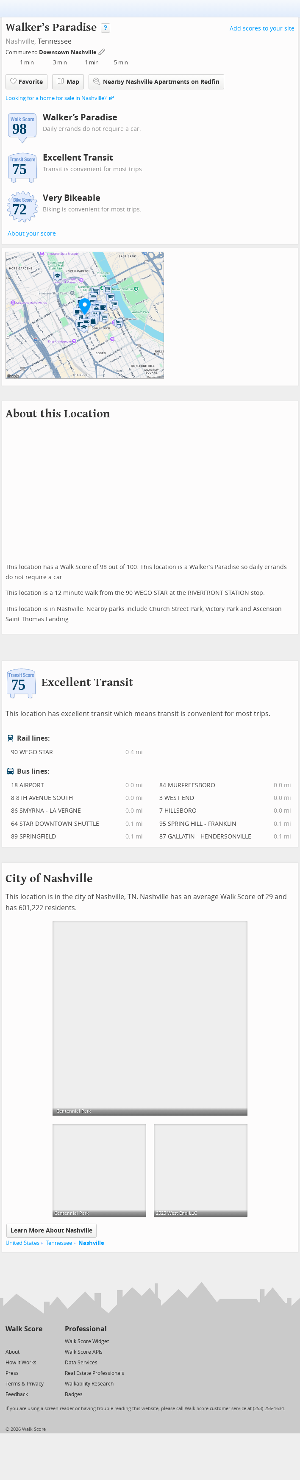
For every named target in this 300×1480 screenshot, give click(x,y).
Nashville (20, 41)
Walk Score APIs (84, 1352)
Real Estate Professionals (94, 1373)
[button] (84, 306)
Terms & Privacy (25, 1384)
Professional (86, 1329)
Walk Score (24, 1329)
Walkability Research (89, 1384)
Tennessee (59, 1243)
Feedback (17, 1394)
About (12, 1352)
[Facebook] (23, 1341)
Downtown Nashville (68, 52)
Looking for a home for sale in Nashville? (56, 98)
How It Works (21, 1363)
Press (12, 1373)
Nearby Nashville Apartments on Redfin (156, 82)
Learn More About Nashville (51, 1230)
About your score (32, 233)
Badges (74, 1394)
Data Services (81, 1363)
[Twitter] (10, 1341)
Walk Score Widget (87, 1341)
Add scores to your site (262, 28)
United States (22, 1243)
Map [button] (68, 82)
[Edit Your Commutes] (102, 51)
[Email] (37, 1341)
